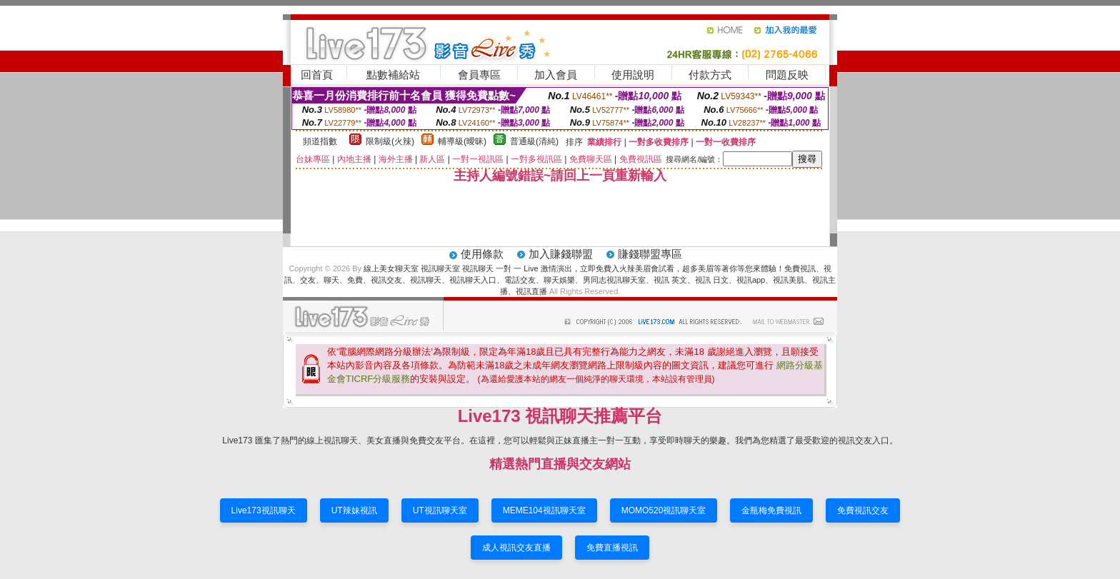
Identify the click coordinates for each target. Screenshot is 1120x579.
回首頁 (317, 75)
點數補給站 (393, 75)
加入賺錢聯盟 (561, 254)
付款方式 (710, 75)
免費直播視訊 (612, 548)
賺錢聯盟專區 (650, 254)
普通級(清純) (534, 141)
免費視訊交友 (863, 510)
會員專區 (479, 75)
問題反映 (787, 75)
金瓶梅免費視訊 (771, 510)
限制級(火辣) (390, 141)
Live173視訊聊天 (263, 510)
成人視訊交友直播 (516, 548)
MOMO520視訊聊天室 (663, 510)
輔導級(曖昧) (462, 141)
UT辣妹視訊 (354, 510)
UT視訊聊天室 (440, 510)
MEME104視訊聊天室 (544, 510)
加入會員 (555, 75)
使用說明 (632, 75)
